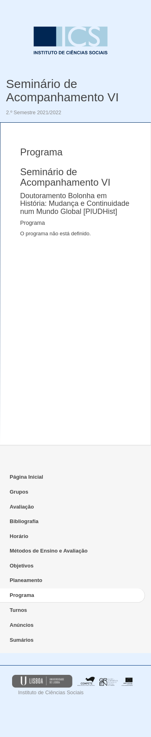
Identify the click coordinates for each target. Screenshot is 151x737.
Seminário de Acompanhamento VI (62, 90)
